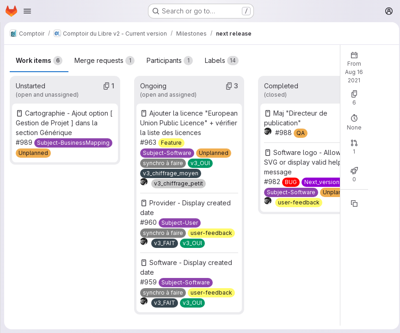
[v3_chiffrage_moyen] (169, 173)
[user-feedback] (210, 233)
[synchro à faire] (162, 163)
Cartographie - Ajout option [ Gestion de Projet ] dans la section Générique (64, 113)
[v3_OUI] (199, 163)
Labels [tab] (222, 51)
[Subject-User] (179, 223)
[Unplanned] (33, 143)
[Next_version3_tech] (329, 172)
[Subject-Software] (166, 153)
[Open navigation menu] (27, 11)
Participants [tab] (170, 51)
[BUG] (289, 172)
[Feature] (170, 143)
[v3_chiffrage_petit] (177, 183)
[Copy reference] (351, 194)
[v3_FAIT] (163, 243)
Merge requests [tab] (104, 51)
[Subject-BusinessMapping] (73, 133)
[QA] (299, 123)
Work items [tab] (39, 51)
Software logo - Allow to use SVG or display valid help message (307, 152)
